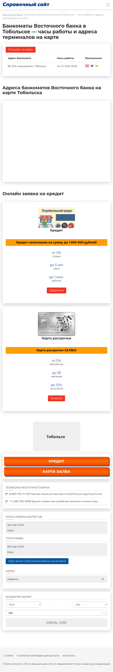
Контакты (69, 656)
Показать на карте (20, 49)
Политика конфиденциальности (38, 656)
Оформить (56, 290)
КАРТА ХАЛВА (56, 471)
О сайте (8, 656)
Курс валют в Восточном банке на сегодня (37, 561)
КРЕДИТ (56, 461)
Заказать (56, 398)
